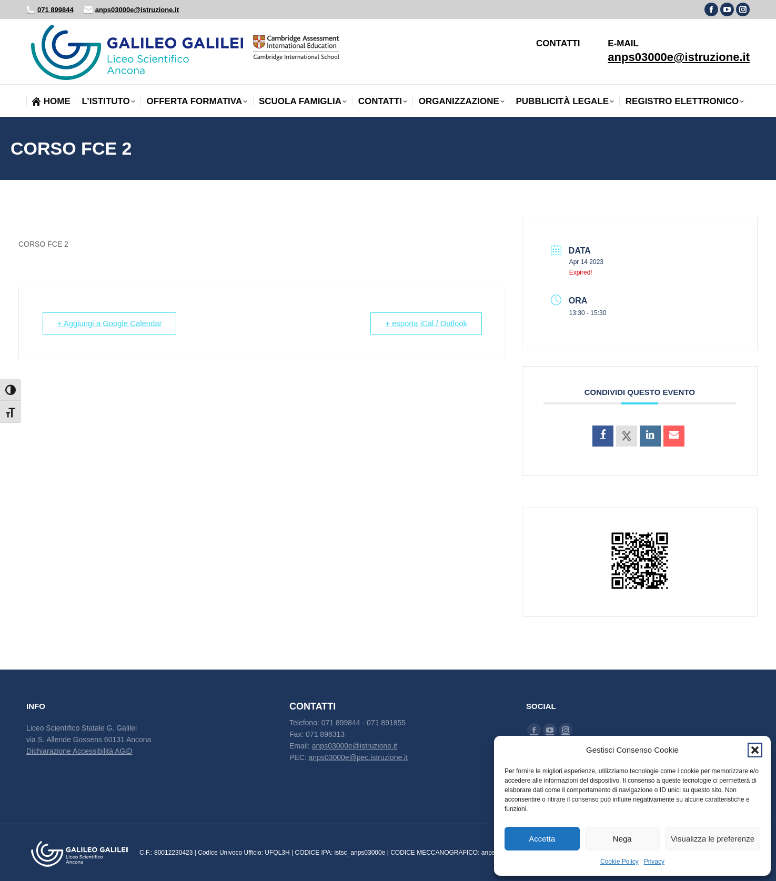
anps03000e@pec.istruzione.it (358, 757)
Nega (622, 838)
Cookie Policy (619, 861)
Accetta (542, 838)
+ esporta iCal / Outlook (425, 323)
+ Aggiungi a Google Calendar (111, 323)
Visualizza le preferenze (712, 838)
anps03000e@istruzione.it (131, 10)
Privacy (654, 861)
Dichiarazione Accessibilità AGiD (79, 751)
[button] (755, 750)
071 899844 (50, 10)
